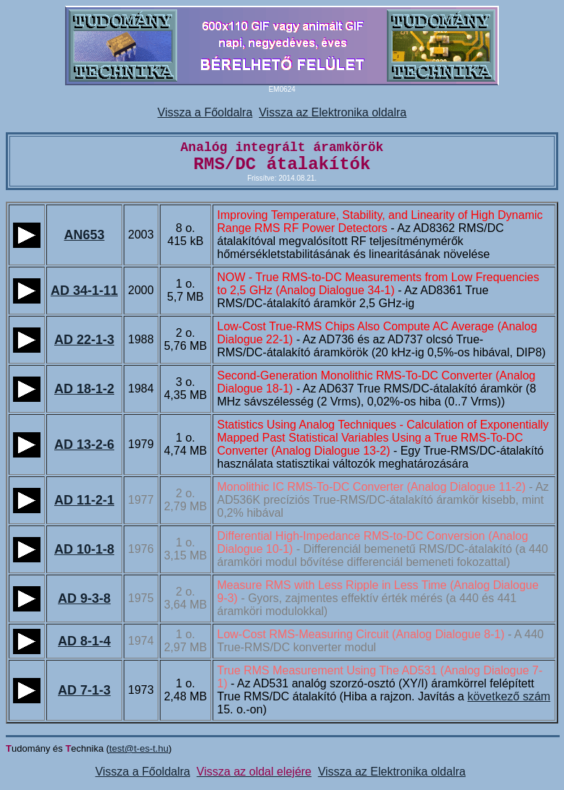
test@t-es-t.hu (138, 748)
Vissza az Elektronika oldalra (332, 112)
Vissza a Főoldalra (205, 112)
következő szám (508, 696)
